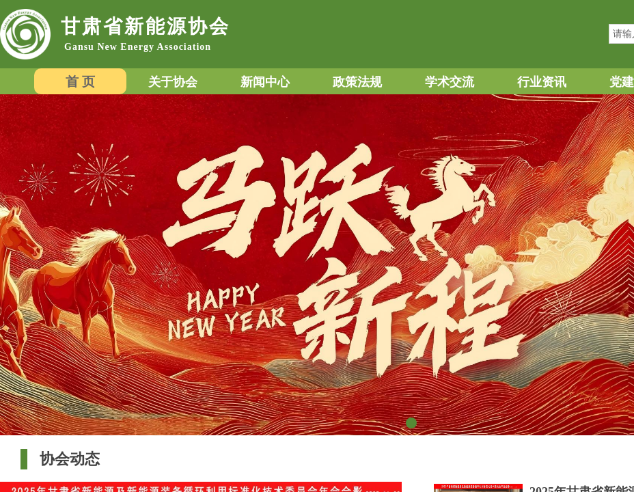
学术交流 (449, 82)
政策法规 (357, 82)
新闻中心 (265, 82)
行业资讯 (541, 82)
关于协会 (172, 82)
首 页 (80, 81)
